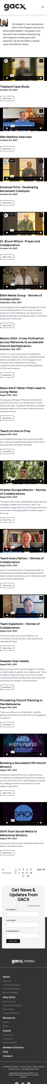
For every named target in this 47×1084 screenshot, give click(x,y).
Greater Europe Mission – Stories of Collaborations (23, 492)
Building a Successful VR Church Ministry (23, 765)
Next (41, 869)
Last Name (11, 920)
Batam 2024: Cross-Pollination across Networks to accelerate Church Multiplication (22, 342)
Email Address (13, 931)
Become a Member (10, 992)
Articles (6, 1022)
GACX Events (8, 1039)
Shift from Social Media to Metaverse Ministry (18, 833)
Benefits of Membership (12, 1005)
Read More (7, 375)
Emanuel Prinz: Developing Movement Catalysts (19, 189)
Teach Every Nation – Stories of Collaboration (22, 560)
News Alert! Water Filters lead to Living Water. (22, 390)
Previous (7, 871)
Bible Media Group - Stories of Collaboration (21, 297)
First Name (11, 909)
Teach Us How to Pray (15, 431)
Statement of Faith (10, 1066)
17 (23, 876)
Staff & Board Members (12, 989)
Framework (7, 981)
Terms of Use (25, 1066)
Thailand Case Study (14, 86)
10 (31, 872)
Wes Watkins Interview (16, 137)
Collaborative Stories (11, 1013)
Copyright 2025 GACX (30, 1069)
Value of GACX (8, 1009)
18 (28, 876)
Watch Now (7, 98)
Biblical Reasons (9, 1001)
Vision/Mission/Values (11, 985)
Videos (5, 1026)
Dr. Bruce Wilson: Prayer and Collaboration (20, 243)
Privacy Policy (38, 1066)
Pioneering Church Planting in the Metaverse (21, 702)
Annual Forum (8, 1035)
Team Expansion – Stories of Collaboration (20, 626)
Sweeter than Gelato (14, 661)
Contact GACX (14, 1069)
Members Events (9, 1042)
